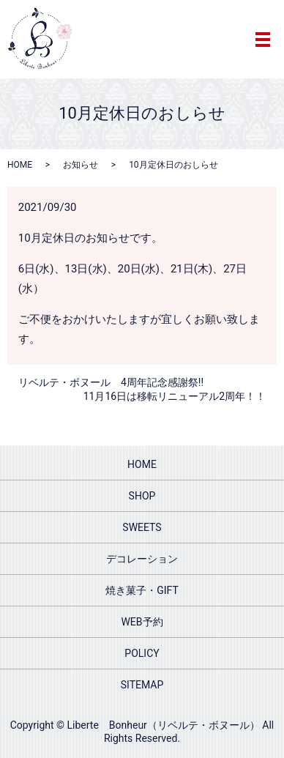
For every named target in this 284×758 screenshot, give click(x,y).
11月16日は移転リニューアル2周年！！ (174, 396)
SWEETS (141, 527)
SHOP (142, 496)
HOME (19, 165)
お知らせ (80, 165)
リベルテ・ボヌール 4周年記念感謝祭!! (110, 382)
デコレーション (142, 559)
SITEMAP (142, 685)
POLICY (141, 653)
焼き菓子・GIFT (142, 590)
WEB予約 (141, 622)
